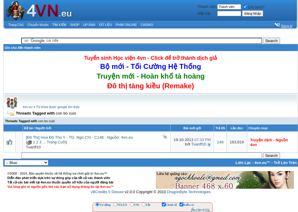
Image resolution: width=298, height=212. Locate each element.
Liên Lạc (243, 162)
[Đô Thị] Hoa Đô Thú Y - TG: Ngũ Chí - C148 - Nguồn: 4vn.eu (79, 137)
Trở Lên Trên (285, 162)
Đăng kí (286, 26)
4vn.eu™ (262, 162)
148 (220, 142)
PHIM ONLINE (126, 24)
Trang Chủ (16, 24)
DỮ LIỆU (105, 24)
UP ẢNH (89, 24)
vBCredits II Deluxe (107, 192)
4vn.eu (27, 107)
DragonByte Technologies (188, 192)
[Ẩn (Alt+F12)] (200, 209)
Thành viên (206, 6)
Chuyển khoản (38, 24)
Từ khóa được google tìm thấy (57, 107)
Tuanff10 (33, 147)
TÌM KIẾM (59, 24)
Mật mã (203, 13)
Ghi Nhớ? (253, 7)
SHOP (74, 24)
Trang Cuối (56, 142)
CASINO (147, 24)
